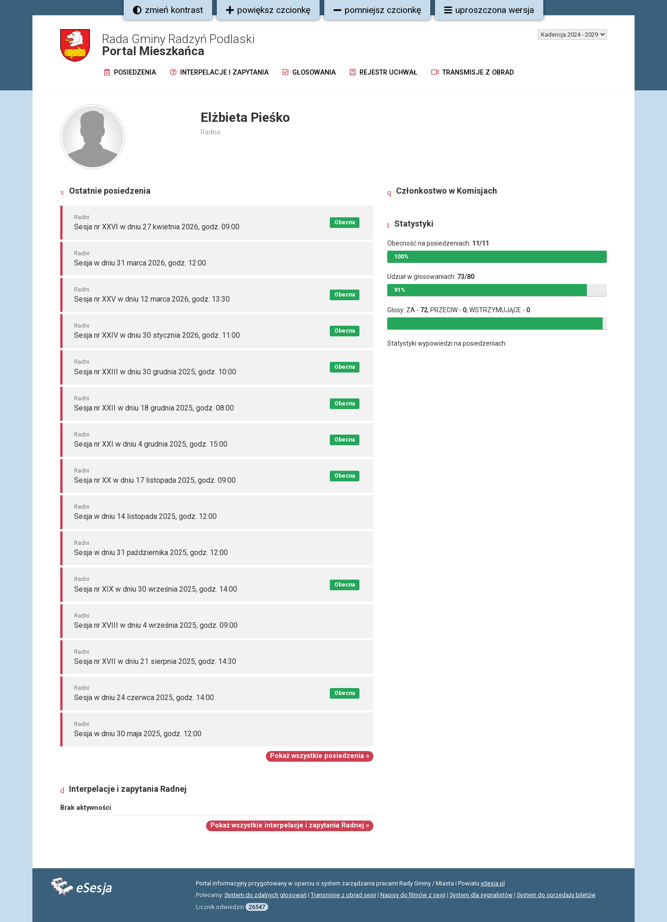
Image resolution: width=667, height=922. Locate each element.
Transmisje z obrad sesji (343, 894)
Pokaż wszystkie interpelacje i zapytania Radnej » (289, 825)
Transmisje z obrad (472, 72)
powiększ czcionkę (268, 10)
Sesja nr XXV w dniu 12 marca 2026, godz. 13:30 (152, 299)
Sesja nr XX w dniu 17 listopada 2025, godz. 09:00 (155, 480)
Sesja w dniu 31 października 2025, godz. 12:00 (151, 552)
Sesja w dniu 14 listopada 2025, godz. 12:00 (145, 516)
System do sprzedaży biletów (556, 894)
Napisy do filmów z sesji (413, 894)
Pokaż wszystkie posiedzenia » (319, 756)
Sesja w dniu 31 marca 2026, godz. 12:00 (140, 263)
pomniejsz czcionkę (377, 10)
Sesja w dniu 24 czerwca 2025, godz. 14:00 (144, 697)
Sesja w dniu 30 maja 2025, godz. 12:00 (137, 733)
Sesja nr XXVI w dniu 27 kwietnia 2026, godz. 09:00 (156, 226)
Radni (81, 217)
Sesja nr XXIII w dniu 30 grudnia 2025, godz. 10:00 (155, 371)
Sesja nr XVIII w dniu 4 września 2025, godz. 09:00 (156, 625)
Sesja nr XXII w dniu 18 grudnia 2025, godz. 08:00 (154, 408)
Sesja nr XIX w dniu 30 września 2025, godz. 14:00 (155, 589)
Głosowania (309, 72)
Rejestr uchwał (383, 72)
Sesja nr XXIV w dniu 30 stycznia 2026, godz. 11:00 (157, 335)
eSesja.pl (493, 883)
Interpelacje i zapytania (219, 72)
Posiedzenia (130, 72)
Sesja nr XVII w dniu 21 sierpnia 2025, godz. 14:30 (155, 661)
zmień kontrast (168, 10)
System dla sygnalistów (481, 894)
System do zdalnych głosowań (266, 894)
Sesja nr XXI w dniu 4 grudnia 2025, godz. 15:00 (150, 444)
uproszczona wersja (489, 10)
